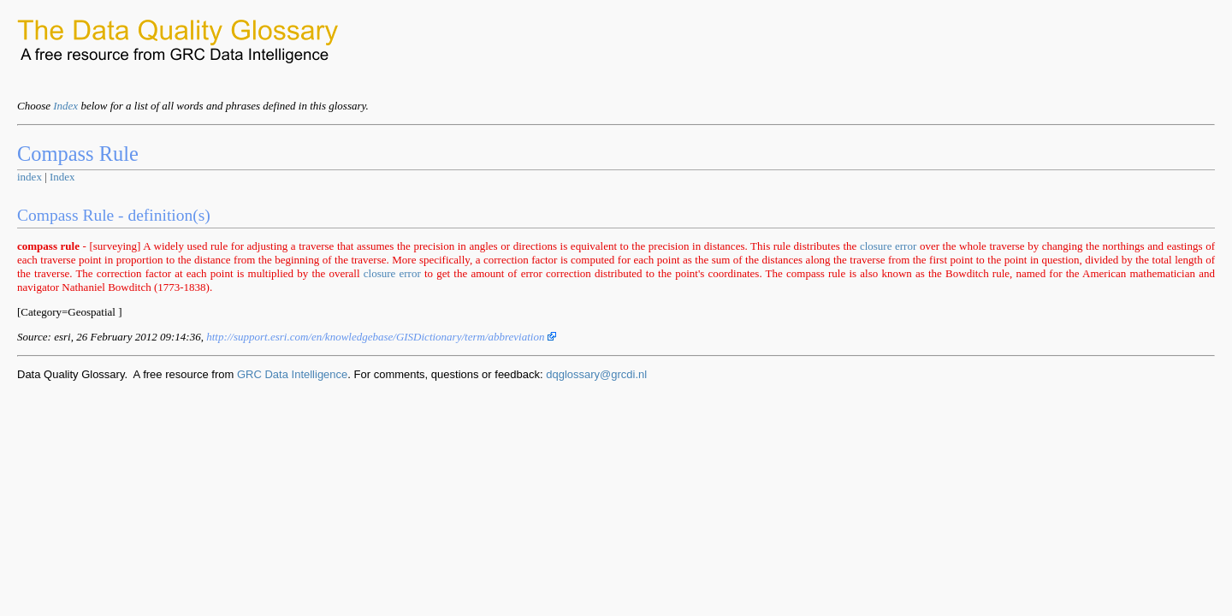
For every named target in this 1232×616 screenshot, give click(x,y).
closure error (888, 246)
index (29, 176)
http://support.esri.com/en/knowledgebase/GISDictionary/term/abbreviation (381, 336)
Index (65, 105)
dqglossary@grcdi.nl (596, 374)
